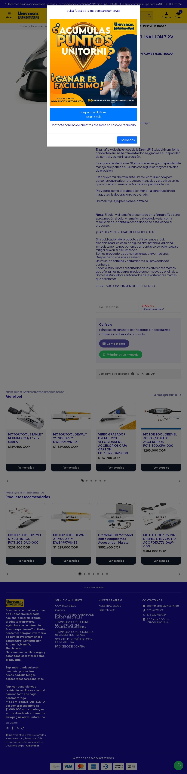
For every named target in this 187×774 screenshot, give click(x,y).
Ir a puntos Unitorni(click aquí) (93, 114)
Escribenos (127, 140)
